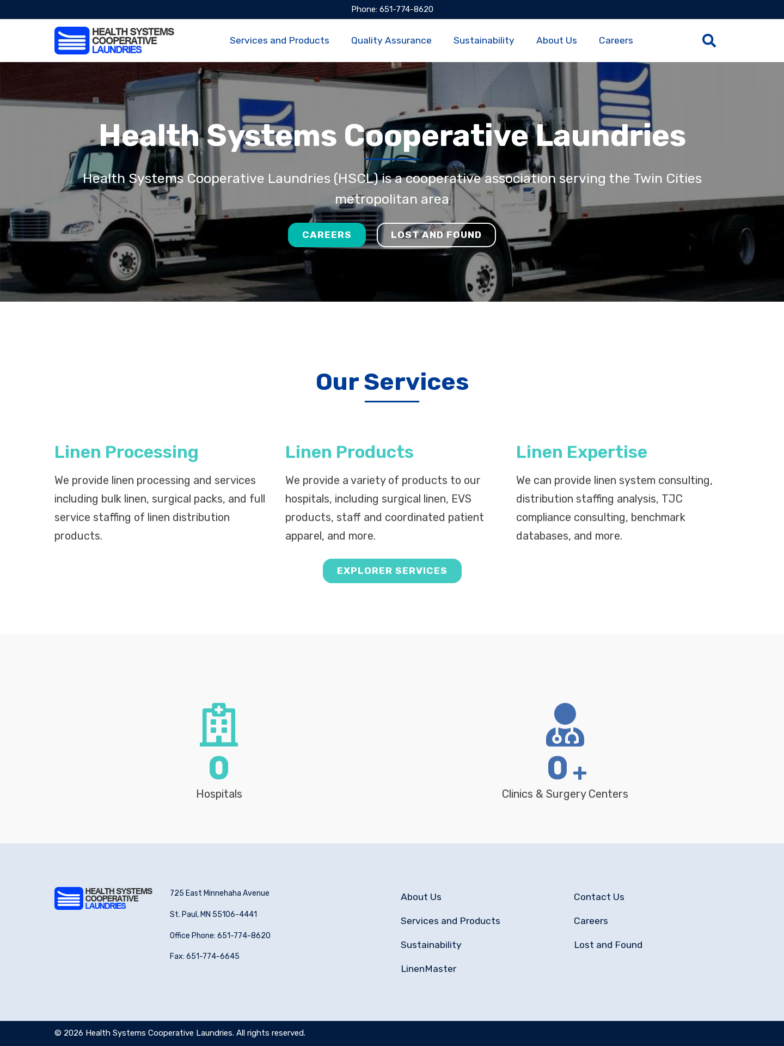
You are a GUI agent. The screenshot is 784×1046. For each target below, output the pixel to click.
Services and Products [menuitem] (279, 40)
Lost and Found (436, 234)
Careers (327, 234)
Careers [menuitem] (616, 40)
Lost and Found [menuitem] (608, 944)
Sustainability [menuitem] (484, 40)
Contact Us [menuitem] (599, 896)
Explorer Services (392, 595)
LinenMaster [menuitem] (428, 968)
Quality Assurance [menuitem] (391, 40)
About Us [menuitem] (556, 40)
